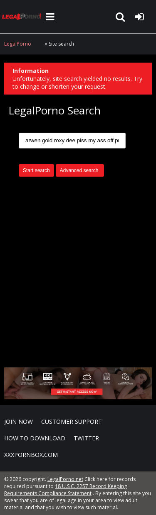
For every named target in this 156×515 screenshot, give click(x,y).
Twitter (86, 438)
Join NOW (18, 421)
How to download (34, 438)
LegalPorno (17, 43)
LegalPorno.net (23, 16)
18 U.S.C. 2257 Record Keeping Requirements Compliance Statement (65, 490)
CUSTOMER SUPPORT (71, 421)
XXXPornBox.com (31, 455)
